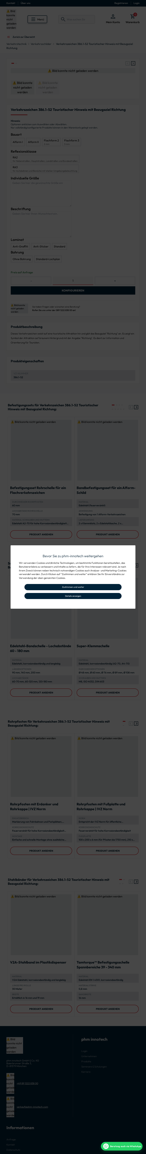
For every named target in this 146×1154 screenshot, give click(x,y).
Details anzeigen (73, 596)
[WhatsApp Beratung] (122, 1146)
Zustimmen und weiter (73, 587)
